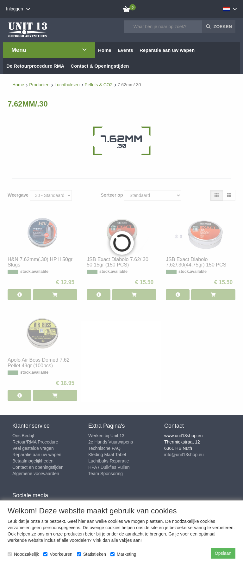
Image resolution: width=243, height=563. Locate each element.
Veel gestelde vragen (33, 448)
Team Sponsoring (105, 473)
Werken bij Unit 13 (106, 435)
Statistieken (91, 554)
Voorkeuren (57, 554)
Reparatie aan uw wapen (36, 454)
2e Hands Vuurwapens (110, 441)
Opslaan (223, 553)
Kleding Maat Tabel (107, 454)
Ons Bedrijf (23, 435)
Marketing (123, 554)
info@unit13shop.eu (184, 454)
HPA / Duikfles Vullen (109, 467)
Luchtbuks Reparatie (108, 460)
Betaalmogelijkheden (32, 460)
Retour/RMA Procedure (35, 441)
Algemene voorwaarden (35, 473)
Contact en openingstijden (38, 467)
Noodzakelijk (23, 554)
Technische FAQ (104, 448)
